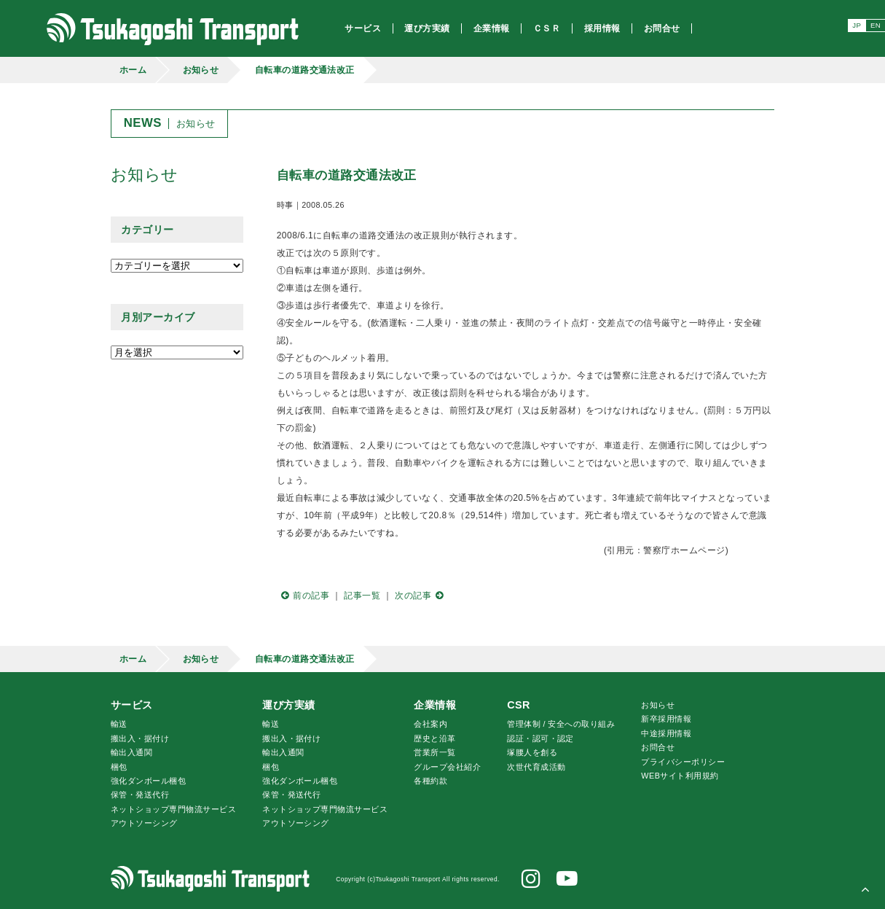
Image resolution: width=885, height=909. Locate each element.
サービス (132, 705)
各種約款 (430, 780)
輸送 (119, 723)
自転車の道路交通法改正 (305, 70)
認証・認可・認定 (540, 738)
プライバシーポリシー (683, 761)
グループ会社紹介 (447, 766)
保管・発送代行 (140, 794)
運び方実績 (288, 705)
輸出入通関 (131, 752)
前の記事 (303, 595)
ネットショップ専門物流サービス (173, 809)
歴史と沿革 (434, 738)
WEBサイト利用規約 (679, 775)
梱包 (119, 766)
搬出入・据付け (140, 738)
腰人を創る (532, 752)
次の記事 (421, 595)
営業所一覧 (434, 752)
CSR (518, 705)
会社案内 (430, 723)
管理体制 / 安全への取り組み (561, 723)
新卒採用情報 (666, 718)
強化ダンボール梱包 (148, 780)
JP (856, 25)
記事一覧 (362, 595)
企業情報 (435, 705)
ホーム (132, 70)
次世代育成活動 (536, 766)
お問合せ (657, 747)
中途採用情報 (666, 733)
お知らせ (201, 70)
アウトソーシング (144, 823)
